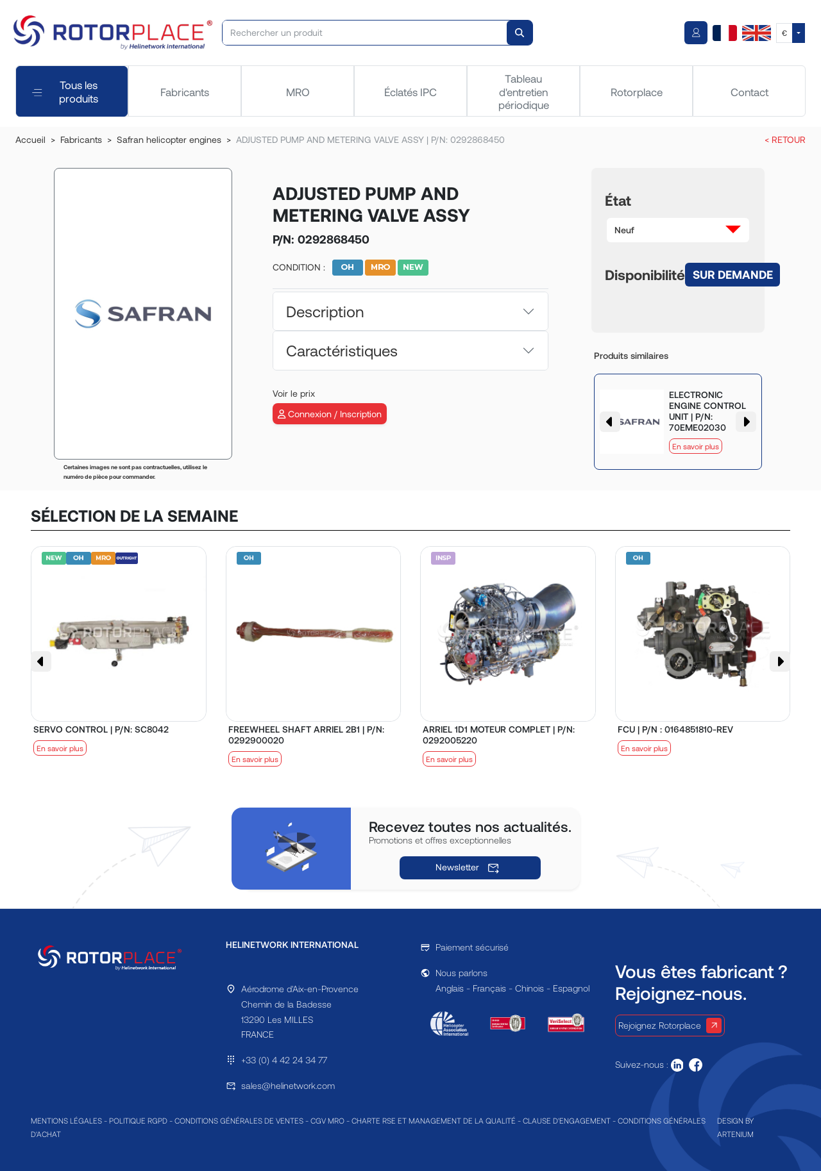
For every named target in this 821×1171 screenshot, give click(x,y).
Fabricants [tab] (184, 91)
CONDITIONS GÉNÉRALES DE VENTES (238, 1120)
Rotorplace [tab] (637, 91)
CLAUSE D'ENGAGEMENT (567, 1120)
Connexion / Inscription (330, 413)
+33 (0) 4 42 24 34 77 (284, 1059)
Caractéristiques (342, 350)
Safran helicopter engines (169, 139)
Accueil (30, 139)
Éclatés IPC (410, 91)
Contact (749, 91)
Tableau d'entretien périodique (523, 91)
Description (325, 311)
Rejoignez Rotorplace (670, 1025)
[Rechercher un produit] (365, 33)
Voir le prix (294, 393)
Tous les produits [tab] (65, 91)
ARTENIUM (735, 1133)
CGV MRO (327, 1120)
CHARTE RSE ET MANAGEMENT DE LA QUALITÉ (433, 1120)
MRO (298, 91)
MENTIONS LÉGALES (66, 1120)
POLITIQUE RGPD (138, 1120)
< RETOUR (785, 139)
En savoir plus (695, 446)
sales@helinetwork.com (288, 1085)
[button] (678, 230)
